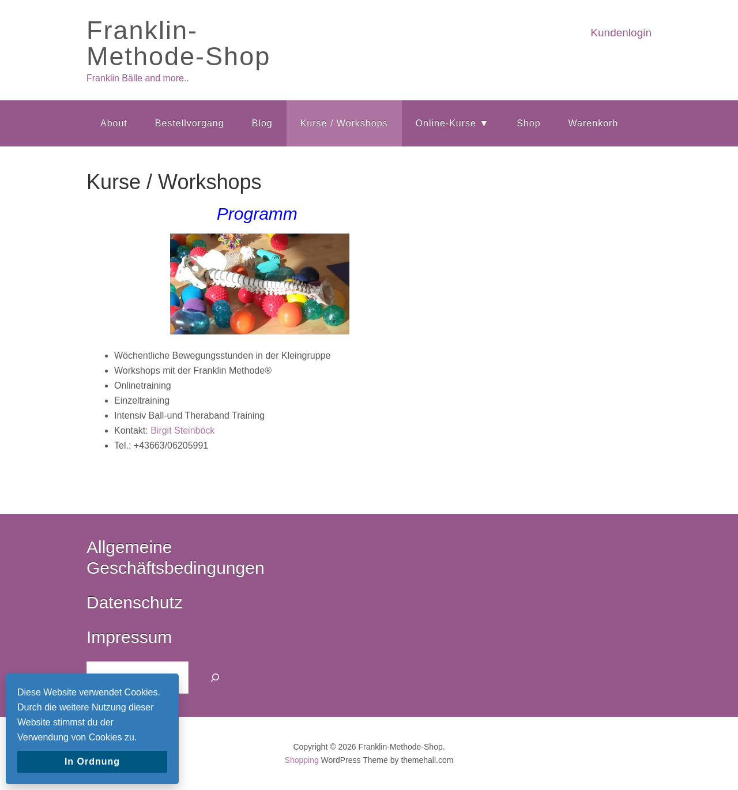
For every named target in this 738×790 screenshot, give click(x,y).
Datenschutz (134, 602)
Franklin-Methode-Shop (178, 43)
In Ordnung (92, 761)
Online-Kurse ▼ (453, 123)
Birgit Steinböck (182, 430)
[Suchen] (215, 677)
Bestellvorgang (189, 123)
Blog (262, 123)
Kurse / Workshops (344, 123)
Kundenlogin (621, 33)
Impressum (129, 636)
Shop (528, 123)
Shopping (302, 760)
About (113, 123)
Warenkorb (593, 123)
